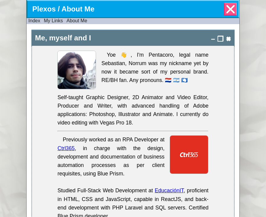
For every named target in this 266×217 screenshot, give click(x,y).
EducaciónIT (169, 190)
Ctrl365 (66, 148)
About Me (76, 20)
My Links (53, 20)
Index (34, 20)
